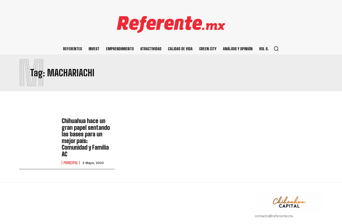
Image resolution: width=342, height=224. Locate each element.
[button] (276, 48)
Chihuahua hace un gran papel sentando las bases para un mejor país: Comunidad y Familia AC (88, 129)
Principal (70, 146)
